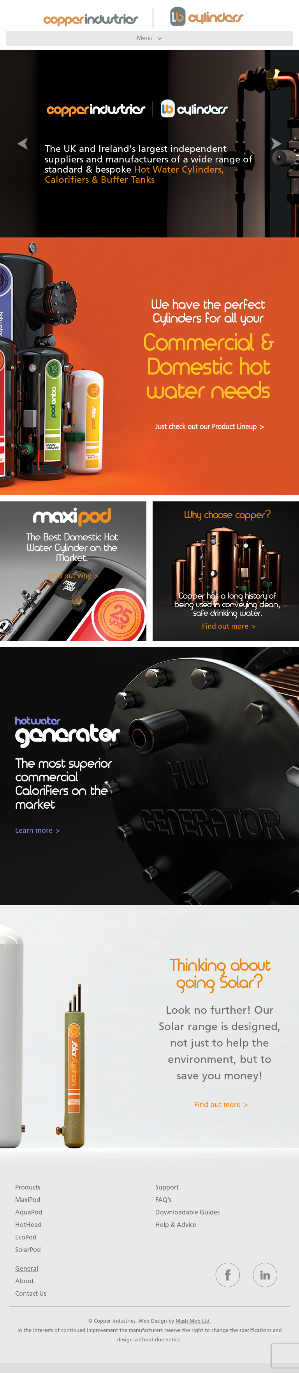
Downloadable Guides (187, 1212)
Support (167, 1187)
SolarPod (28, 1250)
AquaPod (28, 1212)
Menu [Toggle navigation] (149, 38)
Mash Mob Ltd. (193, 1321)
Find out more (225, 626)
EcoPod (26, 1237)
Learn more (34, 830)
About (24, 1281)
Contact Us (30, 1293)
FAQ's (163, 1200)
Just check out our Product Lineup (206, 427)
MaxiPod (27, 1200)
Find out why (69, 576)
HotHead (28, 1225)
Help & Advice (175, 1225)
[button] (22, 143)
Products (27, 1187)
